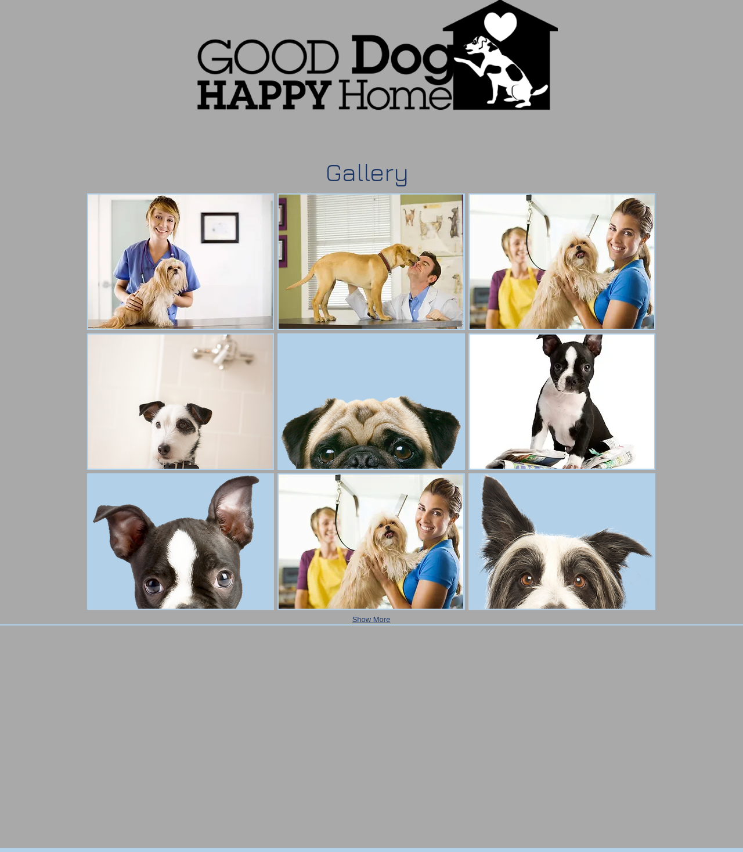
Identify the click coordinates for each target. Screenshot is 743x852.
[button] (180, 261)
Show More (371, 619)
